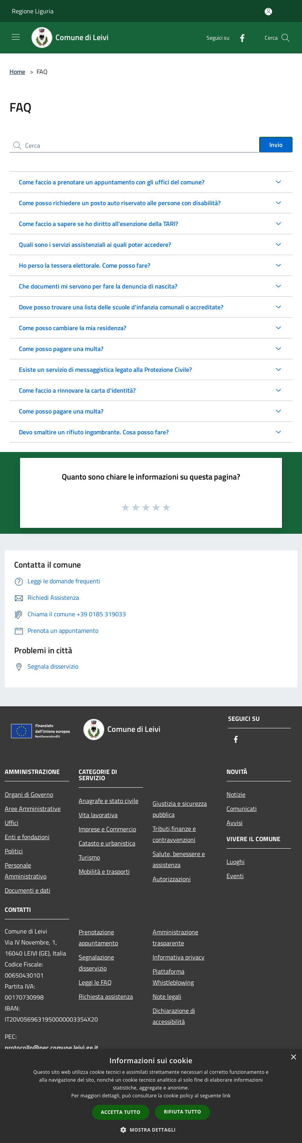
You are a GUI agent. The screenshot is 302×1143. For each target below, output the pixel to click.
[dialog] (151, 1096)
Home (17, 71)
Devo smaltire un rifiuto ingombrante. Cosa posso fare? (94, 432)
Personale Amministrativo (25, 870)
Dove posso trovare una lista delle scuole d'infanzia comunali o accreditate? (121, 307)
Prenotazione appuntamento (98, 937)
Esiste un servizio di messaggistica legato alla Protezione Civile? (105, 369)
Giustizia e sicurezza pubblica (180, 809)
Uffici (11, 822)
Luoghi (235, 861)
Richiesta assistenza (106, 996)
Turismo (89, 857)
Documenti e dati (27, 890)
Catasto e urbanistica (107, 843)
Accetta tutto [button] (120, 1112)
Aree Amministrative (33, 808)
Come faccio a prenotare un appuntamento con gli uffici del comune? (111, 182)
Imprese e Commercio (107, 829)
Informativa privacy (178, 957)
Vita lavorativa (98, 815)
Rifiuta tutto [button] (182, 1111)
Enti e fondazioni (27, 837)
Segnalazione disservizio (96, 962)
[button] (151, 1130)
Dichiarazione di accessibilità (174, 1016)
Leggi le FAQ (95, 982)
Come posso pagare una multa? (61, 348)
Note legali (167, 996)
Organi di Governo (29, 794)
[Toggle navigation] (15, 37)
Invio (275, 144)
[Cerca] (285, 37)
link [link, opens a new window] (227, 1095)
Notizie (235, 794)
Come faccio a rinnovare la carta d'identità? (77, 390)
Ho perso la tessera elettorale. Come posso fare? (84, 265)
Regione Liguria (32, 11)
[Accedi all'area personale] (268, 11)
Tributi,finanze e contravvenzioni (174, 834)
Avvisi (234, 822)
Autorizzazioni (172, 879)
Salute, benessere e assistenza (179, 859)
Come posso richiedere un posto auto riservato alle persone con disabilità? (120, 203)
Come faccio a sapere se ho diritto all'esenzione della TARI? (98, 223)
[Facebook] (239, 37)
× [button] (293, 1057)
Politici (14, 851)
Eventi (235, 875)
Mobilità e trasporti (104, 871)
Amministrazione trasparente (175, 937)
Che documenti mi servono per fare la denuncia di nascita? (98, 286)
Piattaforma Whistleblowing (173, 977)
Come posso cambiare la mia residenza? (72, 328)
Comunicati (241, 808)
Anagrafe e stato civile (108, 800)
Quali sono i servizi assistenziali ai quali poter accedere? (95, 244)
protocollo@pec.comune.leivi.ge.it (51, 1047)
